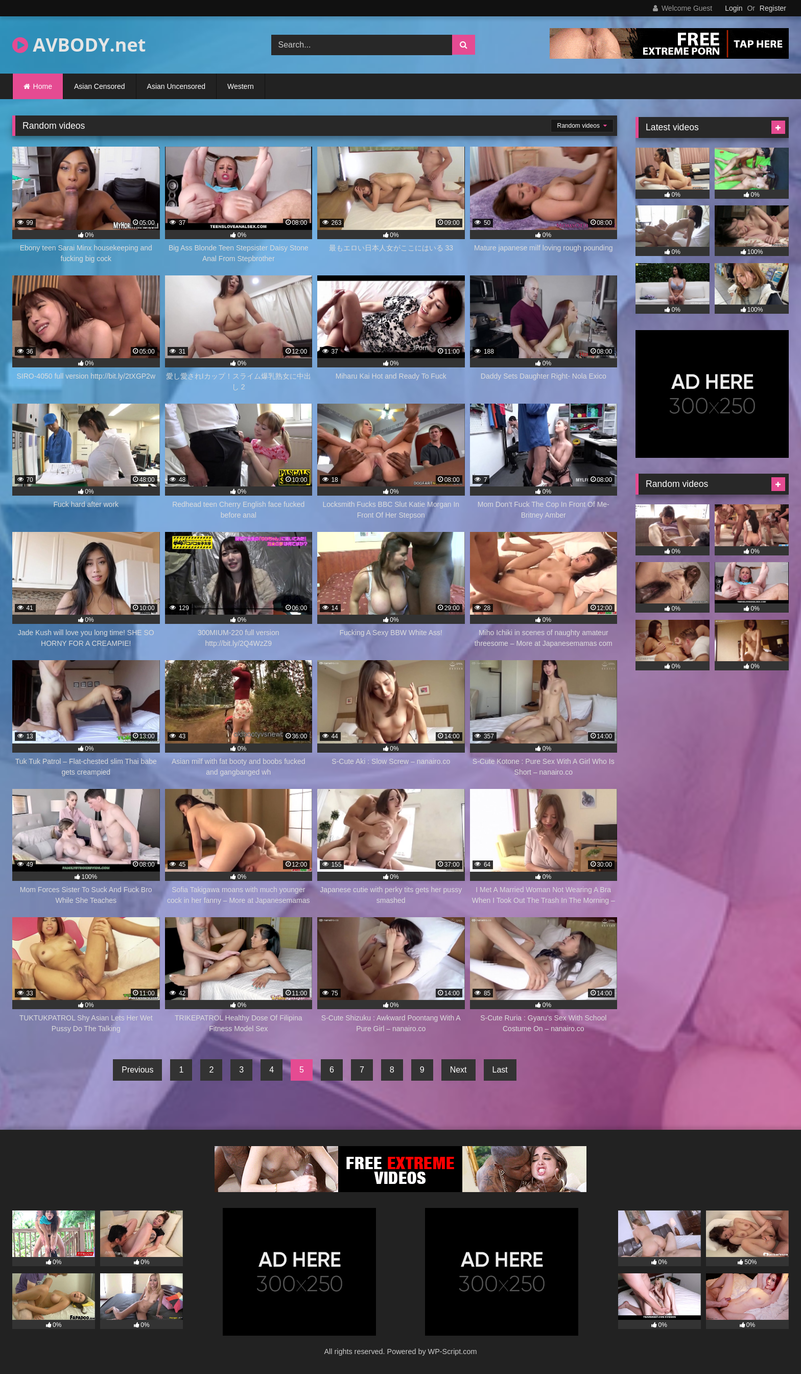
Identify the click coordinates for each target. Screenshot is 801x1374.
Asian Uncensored (176, 86)
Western (240, 86)
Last (500, 1069)
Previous (137, 1069)
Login (733, 8)
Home (42, 86)
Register (773, 8)
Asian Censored (99, 86)
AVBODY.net (79, 44)
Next (458, 1069)
